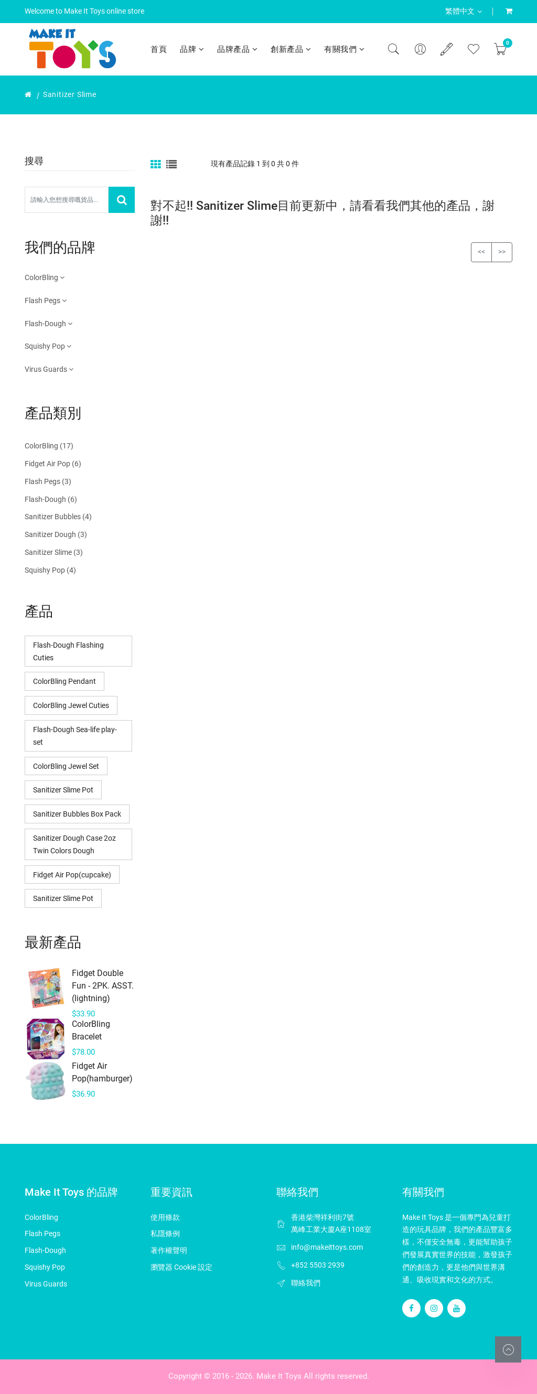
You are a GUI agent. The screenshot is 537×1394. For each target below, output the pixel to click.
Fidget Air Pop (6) (53, 463)
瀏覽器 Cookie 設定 (181, 1267)
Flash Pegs (46, 300)
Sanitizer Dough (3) (56, 534)
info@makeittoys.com (327, 1247)
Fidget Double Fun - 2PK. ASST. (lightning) (103, 985)
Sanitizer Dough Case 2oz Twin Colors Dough (74, 844)
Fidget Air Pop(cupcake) (72, 875)
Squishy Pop (48, 346)
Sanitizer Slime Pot (63, 790)
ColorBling (45, 277)
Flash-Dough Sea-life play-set (75, 735)
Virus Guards (49, 369)
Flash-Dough (48, 323)
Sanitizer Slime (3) (54, 552)
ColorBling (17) (49, 446)
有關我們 (344, 49)
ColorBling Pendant (64, 681)
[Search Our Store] (67, 200)
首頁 (159, 49)
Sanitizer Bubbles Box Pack (77, 814)
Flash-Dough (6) (51, 499)
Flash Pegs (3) (48, 481)
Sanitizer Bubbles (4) (58, 516)
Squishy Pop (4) (50, 570)
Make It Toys (279, 1376)
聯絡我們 (305, 1283)
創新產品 (291, 49)
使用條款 (165, 1217)
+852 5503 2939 (318, 1265)
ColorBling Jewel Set (66, 766)
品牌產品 (237, 49)
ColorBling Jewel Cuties (71, 705)
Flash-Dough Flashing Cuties (68, 651)
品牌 (192, 49)
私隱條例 (165, 1233)
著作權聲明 (169, 1250)
